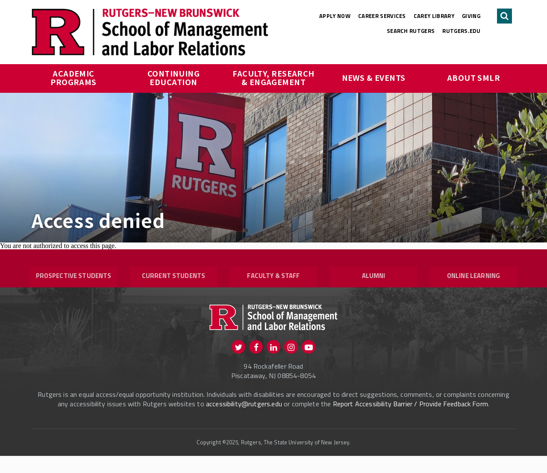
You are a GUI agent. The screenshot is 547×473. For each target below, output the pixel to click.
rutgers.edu (461, 31)
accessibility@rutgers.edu (244, 421)
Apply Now (334, 16)
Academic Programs (73, 77)
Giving (471, 16)
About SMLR (473, 77)
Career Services (382, 16)
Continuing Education (174, 77)
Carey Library (434, 16)
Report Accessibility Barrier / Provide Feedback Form (410, 421)
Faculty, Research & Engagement (274, 77)
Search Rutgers (411, 31)
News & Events (374, 77)
